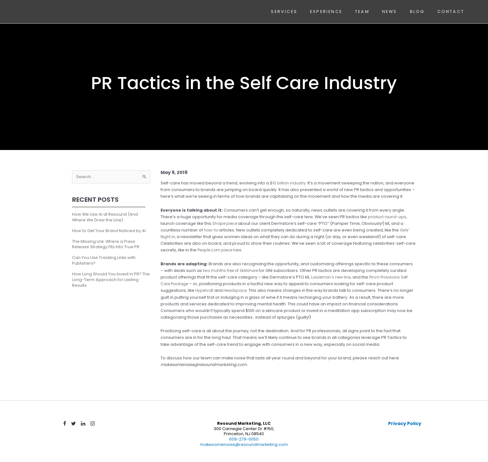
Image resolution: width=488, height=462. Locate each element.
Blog (416, 12)
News (389, 12)
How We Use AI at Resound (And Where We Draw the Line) (105, 217)
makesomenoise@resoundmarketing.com (244, 445)
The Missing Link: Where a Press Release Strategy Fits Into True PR (105, 244)
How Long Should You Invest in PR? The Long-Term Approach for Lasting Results (111, 280)
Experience (326, 12)
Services (284, 12)
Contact (450, 12)
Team (362, 12)
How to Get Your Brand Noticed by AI (109, 231)
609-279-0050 (244, 439)
